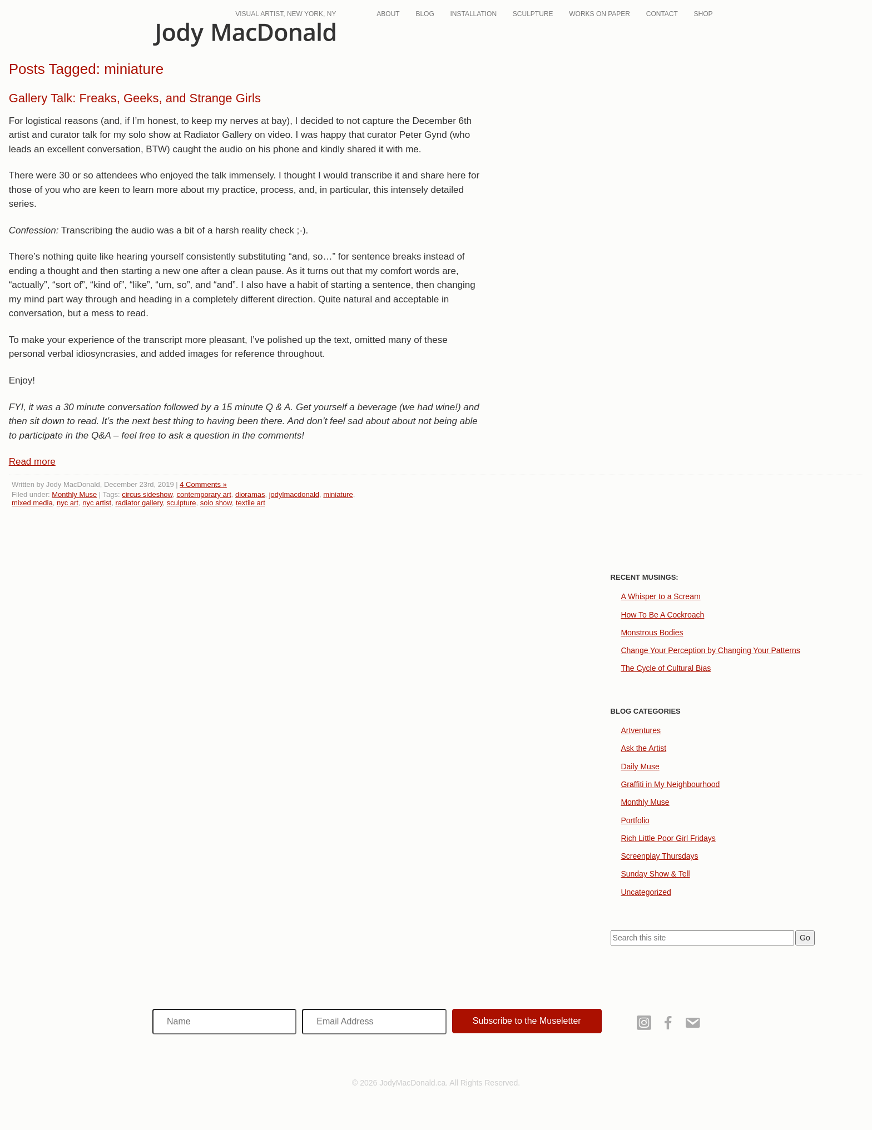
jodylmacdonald (294, 494)
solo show (216, 503)
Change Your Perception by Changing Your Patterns (710, 650)
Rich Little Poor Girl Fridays (668, 838)
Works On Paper (599, 14)
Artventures (641, 730)
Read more (32, 461)
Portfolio (635, 820)
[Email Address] (374, 1021)
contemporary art (204, 494)
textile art (250, 503)
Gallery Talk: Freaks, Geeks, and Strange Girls (135, 98)
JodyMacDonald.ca (244, 34)
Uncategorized (646, 892)
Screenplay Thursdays (659, 856)
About (387, 14)
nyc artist (96, 503)
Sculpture (533, 14)
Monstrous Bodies (652, 632)
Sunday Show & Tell (655, 873)
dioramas (250, 494)
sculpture (181, 503)
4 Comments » (203, 484)
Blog (424, 14)
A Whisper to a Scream (660, 596)
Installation (473, 14)
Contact (662, 14)
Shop (703, 14)
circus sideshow (147, 494)
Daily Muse (640, 766)
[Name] (224, 1021)
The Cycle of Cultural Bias (666, 668)
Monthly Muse (74, 494)
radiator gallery (138, 503)
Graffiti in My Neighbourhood (670, 784)
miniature (338, 494)
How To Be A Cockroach (662, 614)
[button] (527, 1021)
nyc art (67, 503)
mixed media (32, 503)
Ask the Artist (643, 748)
